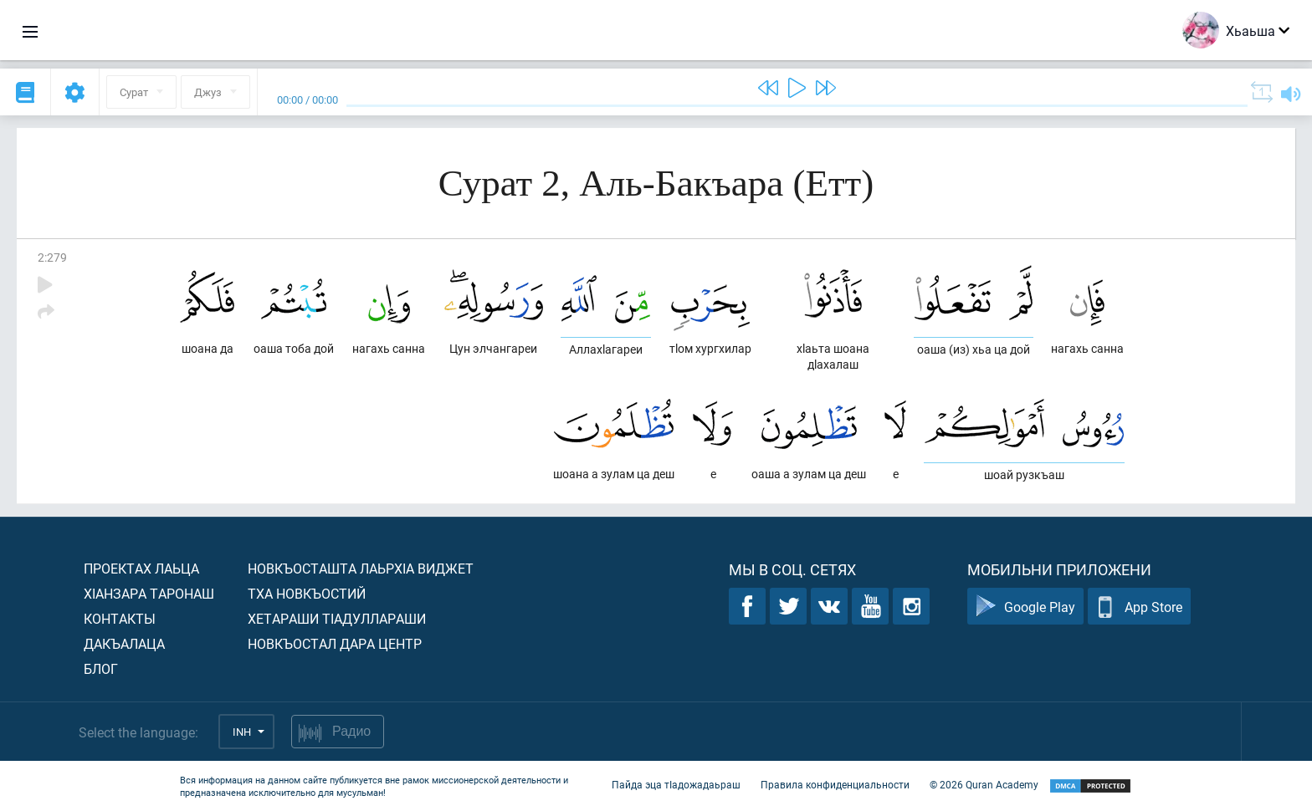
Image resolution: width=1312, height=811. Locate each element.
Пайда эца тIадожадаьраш (676, 784)
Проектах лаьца (141, 568)
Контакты (120, 618)
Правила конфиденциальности (835, 784)
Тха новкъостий (307, 593)
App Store (1139, 607)
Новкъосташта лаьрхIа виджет (361, 568)
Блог (101, 668)
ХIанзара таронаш (149, 593)
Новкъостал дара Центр (335, 643)
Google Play (1025, 607)
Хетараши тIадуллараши (337, 618)
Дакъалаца (124, 643)
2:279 (52, 257)
